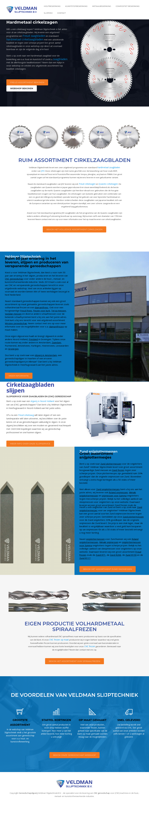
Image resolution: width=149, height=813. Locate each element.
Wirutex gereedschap (16, 334)
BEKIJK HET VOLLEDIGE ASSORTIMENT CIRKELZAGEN (75, 240)
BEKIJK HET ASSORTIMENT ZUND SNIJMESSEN (107, 580)
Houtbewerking (52, 6)
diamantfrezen (56, 337)
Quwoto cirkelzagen (111, 188)
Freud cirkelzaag (26, 425)
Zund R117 (84, 568)
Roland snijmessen (118, 503)
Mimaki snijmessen (108, 552)
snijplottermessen (95, 549)
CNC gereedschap (14, 289)
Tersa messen (58, 321)
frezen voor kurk (41, 321)
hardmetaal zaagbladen (110, 167)
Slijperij (48, 13)
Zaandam (56, 353)
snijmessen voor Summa (114, 506)
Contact (61, 13)
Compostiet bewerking (128, 6)
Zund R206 (115, 565)
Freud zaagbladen (39, 33)
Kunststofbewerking (76, 6)
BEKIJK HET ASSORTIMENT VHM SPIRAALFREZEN (74, 672)
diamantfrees (41, 318)
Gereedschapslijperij (28, 804)
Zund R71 (101, 565)
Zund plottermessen (110, 474)
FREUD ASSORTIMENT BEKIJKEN (27, 89)
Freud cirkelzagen (90, 188)
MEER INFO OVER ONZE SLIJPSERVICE (30, 454)
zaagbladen (24, 64)
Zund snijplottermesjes (108, 499)
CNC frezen (112, 657)
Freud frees (26, 321)
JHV (40, 170)
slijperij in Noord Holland (42, 411)
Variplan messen (13, 324)
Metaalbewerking (101, 6)
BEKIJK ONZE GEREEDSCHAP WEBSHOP (74, 766)
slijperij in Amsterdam (46, 366)
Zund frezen (118, 480)
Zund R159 (131, 565)
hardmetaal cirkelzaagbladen (24, 37)
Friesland (33, 350)
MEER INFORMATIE (19, 386)
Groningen (13, 359)
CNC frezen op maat (69, 650)
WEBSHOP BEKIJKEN (21, 95)
